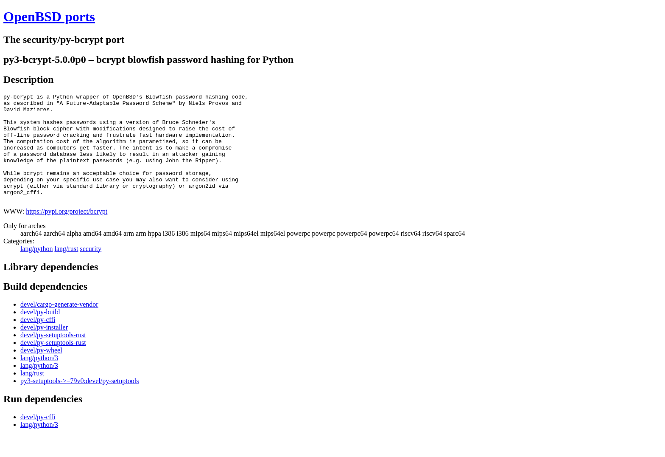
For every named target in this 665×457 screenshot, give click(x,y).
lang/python (36, 270)
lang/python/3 (39, 379)
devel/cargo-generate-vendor (59, 326)
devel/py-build (40, 333)
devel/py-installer (44, 349)
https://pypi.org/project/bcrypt (66, 233)
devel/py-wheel (41, 371)
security (90, 270)
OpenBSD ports (49, 16)
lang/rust (66, 270)
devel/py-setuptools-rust (53, 356)
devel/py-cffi (37, 341)
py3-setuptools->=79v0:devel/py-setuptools (79, 402)
